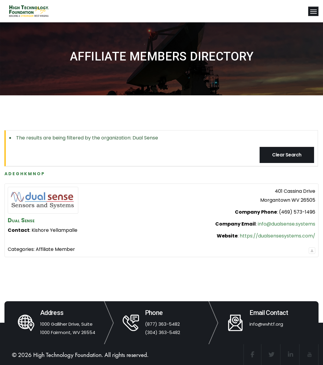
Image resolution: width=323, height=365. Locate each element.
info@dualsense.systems (286, 223)
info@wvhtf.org (266, 324)
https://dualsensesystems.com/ (277, 235)
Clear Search (287, 155)
